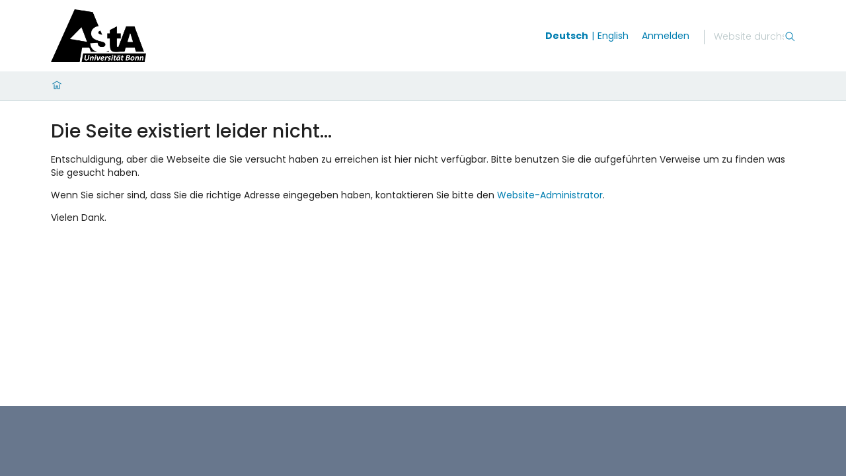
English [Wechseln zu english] (613, 35)
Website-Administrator (550, 195)
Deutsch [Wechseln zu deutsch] (566, 35)
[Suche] (749, 37)
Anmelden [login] (665, 36)
